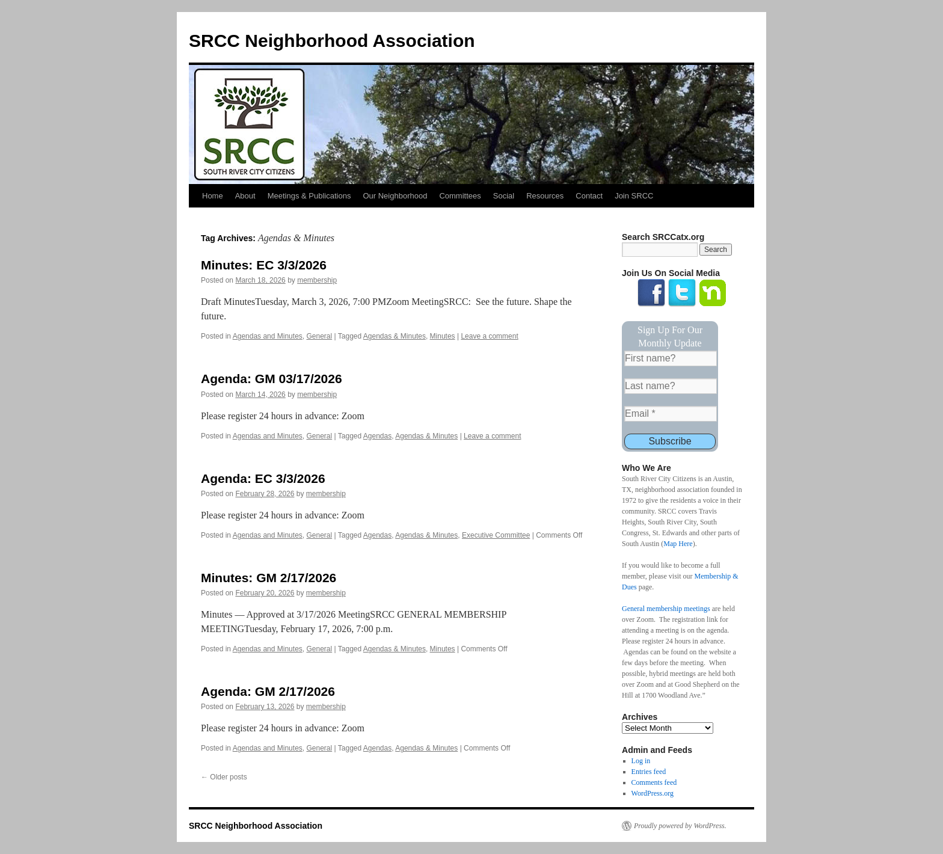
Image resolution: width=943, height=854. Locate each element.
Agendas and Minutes (268, 336)
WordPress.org (652, 793)
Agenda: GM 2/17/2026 (268, 691)
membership (317, 280)
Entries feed (648, 771)
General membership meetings (666, 608)
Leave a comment (489, 336)
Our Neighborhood (395, 195)
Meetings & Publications (309, 195)
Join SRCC (634, 195)
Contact (589, 195)
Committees (460, 195)
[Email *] (670, 414)
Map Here (677, 543)
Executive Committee (496, 535)
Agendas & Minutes (394, 336)
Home (212, 195)
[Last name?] (670, 386)
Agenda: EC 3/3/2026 (263, 478)
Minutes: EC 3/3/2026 (264, 265)
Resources (545, 195)
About (245, 195)
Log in (641, 761)
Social (503, 195)
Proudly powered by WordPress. (680, 826)
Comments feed (654, 782)
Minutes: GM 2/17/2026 (268, 578)
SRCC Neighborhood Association (332, 41)
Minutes (442, 336)
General (319, 336)
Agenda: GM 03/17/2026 (271, 379)
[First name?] (670, 358)
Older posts (224, 777)
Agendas (377, 436)
